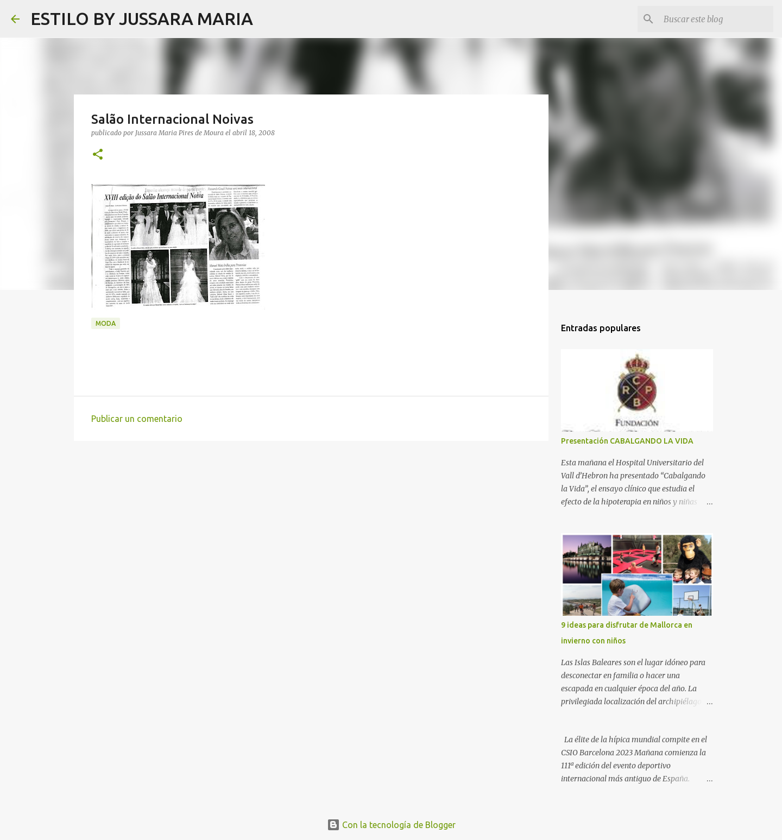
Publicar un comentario (136, 419)
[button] (97, 155)
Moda (106, 323)
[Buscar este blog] (716, 19)
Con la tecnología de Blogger (391, 825)
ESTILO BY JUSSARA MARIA (141, 18)
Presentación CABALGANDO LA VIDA (627, 441)
